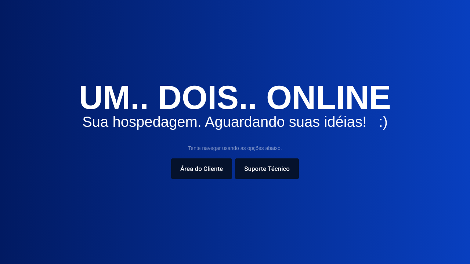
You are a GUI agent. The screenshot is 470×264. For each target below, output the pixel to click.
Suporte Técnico (267, 168)
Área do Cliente (201, 168)
